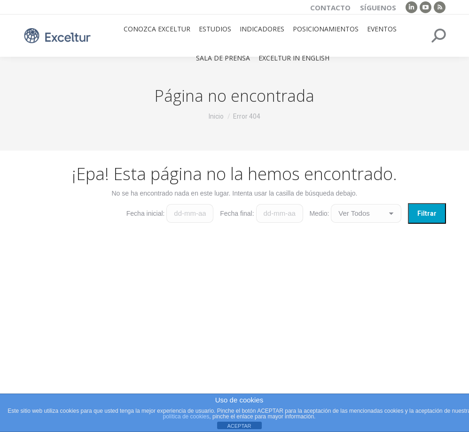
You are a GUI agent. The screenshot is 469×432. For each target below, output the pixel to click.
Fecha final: (237, 213)
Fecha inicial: (145, 213)
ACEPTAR (239, 426)
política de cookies (186, 416)
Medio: (319, 213)
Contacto (330, 7)
